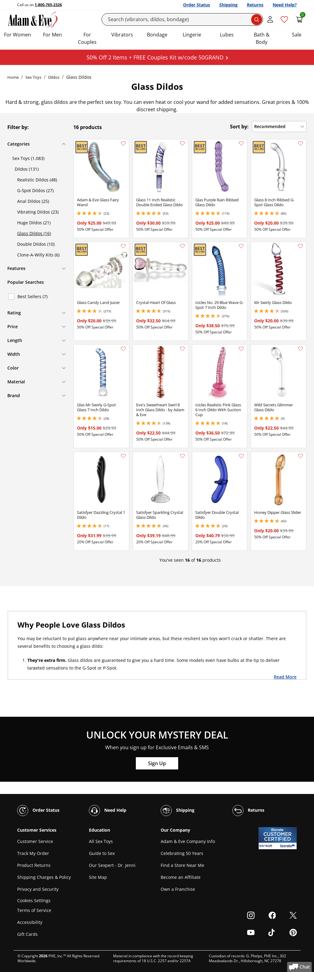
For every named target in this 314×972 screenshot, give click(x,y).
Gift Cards (27, 934)
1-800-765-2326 (48, 4)
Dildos (53, 77)
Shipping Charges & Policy (44, 877)
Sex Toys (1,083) (28, 158)
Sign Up (157, 763)
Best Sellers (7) (32, 296)
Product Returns (34, 865)
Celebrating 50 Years (182, 853)
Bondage (157, 34)
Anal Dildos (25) (33, 201)
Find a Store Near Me (182, 865)
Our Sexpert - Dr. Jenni (112, 865)
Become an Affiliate (181, 877)
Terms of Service (34, 910)
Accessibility (29, 922)
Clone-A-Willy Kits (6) (38, 255)
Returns (255, 5)
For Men (52, 34)
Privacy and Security (38, 889)
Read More (285, 676)
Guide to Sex (102, 853)
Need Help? (285, 5)
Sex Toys (33, 77)
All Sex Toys (101, 841)
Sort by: (239, 126)
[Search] (182, 19)
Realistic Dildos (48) (37, 180)
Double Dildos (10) (36, 244)
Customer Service (35, 841)
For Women (17, 34)
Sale (296, 34)
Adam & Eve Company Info (188, 841)
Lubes (227, 34)
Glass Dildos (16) (34, 233)
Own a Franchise (178, 889)
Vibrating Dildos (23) (38, 212)
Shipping (228, 5)
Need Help (107, 810)
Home (13, 77)
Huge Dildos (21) (34, 223)
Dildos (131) (27, 169)
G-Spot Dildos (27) (35, 190)
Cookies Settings (34, 900)
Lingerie (192, 34)
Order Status (196, 5)
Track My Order (33, 853)
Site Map (98, 877)
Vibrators (122, 34)
